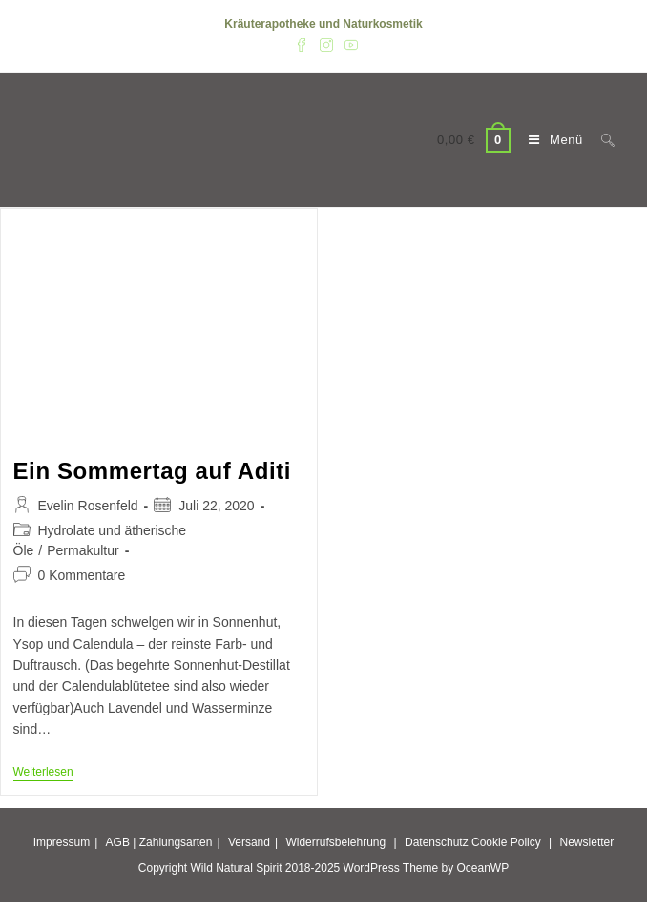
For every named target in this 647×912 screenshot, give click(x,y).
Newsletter (587, 842)
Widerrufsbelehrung (335, 842)
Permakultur (82, 550)
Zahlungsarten (176, 842)
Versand (249, 842)
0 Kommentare (82, 575)
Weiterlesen (43, 773)
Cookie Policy (506, 842)
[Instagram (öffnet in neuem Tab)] (326, 43)
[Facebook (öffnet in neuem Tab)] (301, 43)
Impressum (61, 842)
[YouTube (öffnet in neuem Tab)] (348, 43)
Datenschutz (437, 842)
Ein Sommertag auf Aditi (152, 471)
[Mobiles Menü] (550, 140)
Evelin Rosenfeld (88, 505)
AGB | (121, 842)
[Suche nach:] (601, 140)
